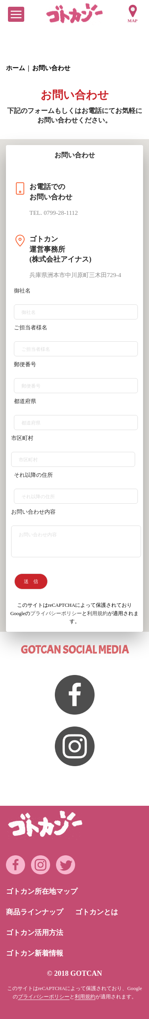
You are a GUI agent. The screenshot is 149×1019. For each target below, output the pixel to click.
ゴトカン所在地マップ (41, 891)
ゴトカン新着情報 (34, 953)
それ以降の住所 (33, 475)
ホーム (15, 68)
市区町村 (22, 438)
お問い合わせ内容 (33, 512)
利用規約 (97, 613)
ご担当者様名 (30, 328)
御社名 (22, 291)
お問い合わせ (51, 68)
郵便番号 (25, 364)
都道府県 (25, 401)
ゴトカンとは (96, 912)
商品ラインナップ (34, 912)
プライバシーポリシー (56, 613)
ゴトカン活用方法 (34, 933)
